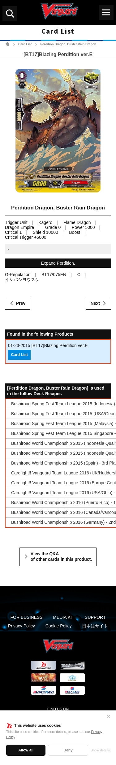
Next (95, 303)
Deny (67, 750)
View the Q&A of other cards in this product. (61, 556)
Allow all (25, 750)
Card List (25, 44)
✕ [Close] (108, 716)
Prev (20, 303)
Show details (100, 750)
